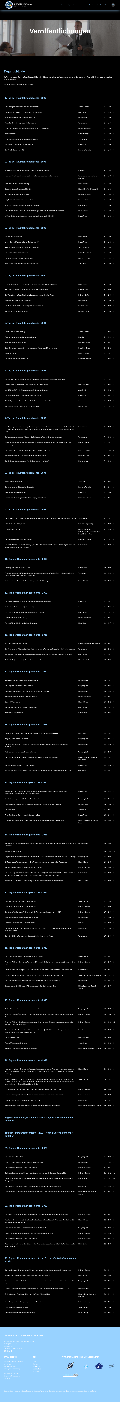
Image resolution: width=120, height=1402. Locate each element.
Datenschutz (37, 1359)
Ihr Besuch (36, 1361)
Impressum (36, 1356)
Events (99, 5)
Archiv (91, 5)
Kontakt (35, 1354)
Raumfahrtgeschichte (69, 5)
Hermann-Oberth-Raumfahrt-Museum (104, 1397)
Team (34, 1352)
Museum (83, 5)
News (107, 5)
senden (10, 1341)
